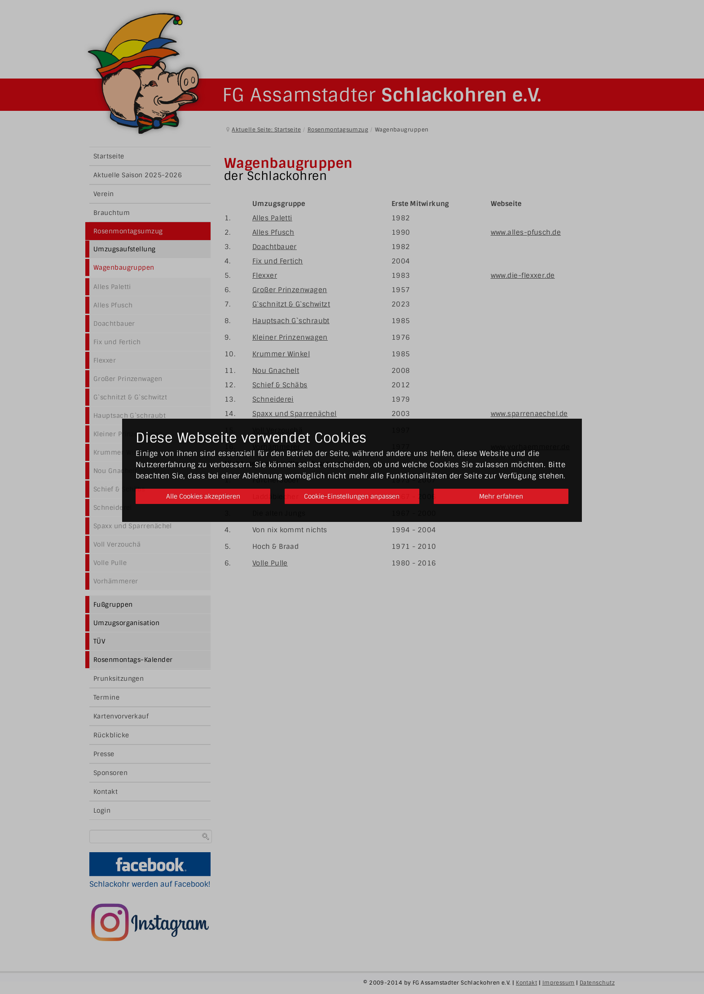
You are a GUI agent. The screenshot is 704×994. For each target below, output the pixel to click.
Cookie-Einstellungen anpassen (352, 496)
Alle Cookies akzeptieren (203, 496)
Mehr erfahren (501, 496)
